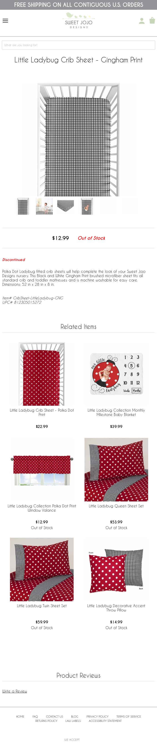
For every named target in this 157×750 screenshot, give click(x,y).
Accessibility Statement (105, 720)
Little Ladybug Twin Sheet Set (42, 605)
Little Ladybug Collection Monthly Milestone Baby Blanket (116, 412)
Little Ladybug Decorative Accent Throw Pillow (116, 607)
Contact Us (54, 716)
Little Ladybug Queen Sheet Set (116, 506)
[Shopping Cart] (152, 21)
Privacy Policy (97, 716)
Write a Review (14, 691)
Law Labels (73, 720)
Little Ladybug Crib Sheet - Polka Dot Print (42, 412)
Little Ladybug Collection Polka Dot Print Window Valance (42, 508)
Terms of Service (129, 716)
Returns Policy (46, 720)
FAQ (35, 716)
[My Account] (141, 21)
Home (20, 716)
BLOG (74, 716)
